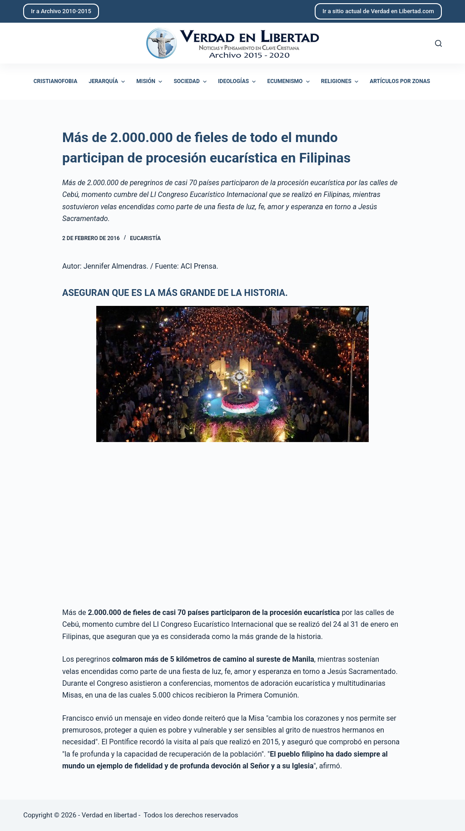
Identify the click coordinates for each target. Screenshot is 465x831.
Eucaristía (145, 238)
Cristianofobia (56, 81)
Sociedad (191, 82)
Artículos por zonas (400, 81)
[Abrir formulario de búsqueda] (438, 43)
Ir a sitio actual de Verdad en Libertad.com (378, 11)
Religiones (341, 82)
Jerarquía (108, 82)
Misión (150, 82)
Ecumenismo (289, 82)
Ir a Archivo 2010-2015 (61, 11)
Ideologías (238, 82)
